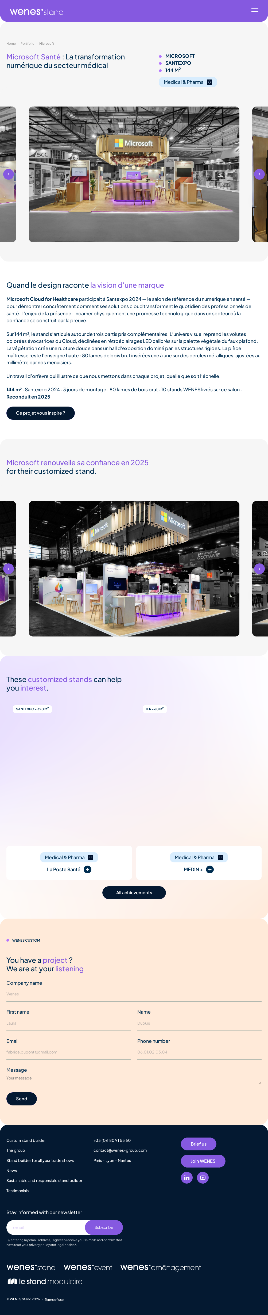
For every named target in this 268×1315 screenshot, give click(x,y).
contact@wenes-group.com (120, 1150)
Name (144, 1012)
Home (11, 43)
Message (16, 1070)
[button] (8, 174)
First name (17, 1012)
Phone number (153, 1041)
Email (12, 1041)
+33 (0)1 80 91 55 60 (112, 1140)
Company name (24, 983)
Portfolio (27, 43)
